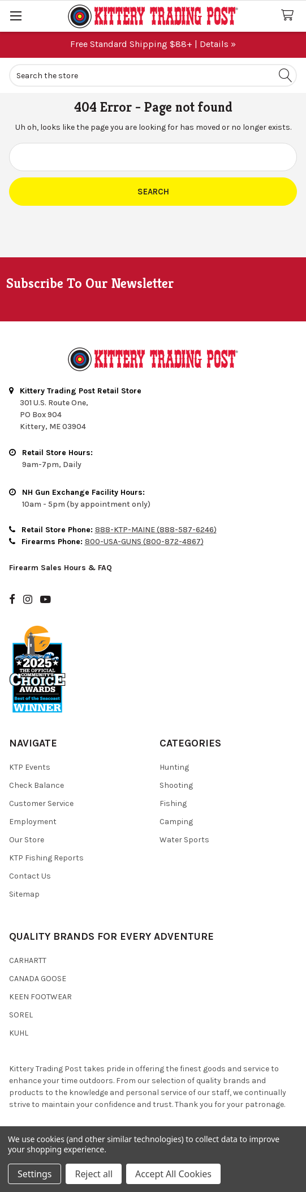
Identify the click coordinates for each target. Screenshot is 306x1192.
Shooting (176, 785)
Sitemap (24, 894)
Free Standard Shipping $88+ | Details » (153, 44)
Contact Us (30, 876)
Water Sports (184, 840)
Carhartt (27, 960)
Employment (33, 821)
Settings (34, 1174)
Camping (176, 821)
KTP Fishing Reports (46, 858)
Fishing (173, 803)
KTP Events (29, 767)
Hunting (174, 767)
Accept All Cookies (173, 1174)
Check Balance (36, 785)
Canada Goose (37, 978)
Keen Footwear (40, 997)
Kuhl (18, 1033)
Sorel (21, 1015)
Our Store (26, 840)
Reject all (93, 1174)
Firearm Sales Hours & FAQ (60, 567)
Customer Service (41, 803)
